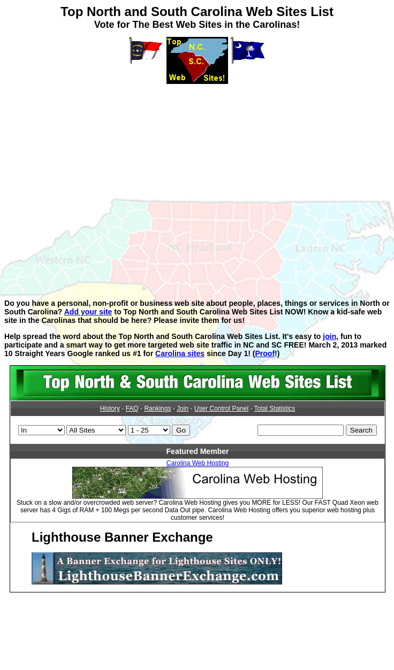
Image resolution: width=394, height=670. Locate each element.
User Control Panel (221, 408)
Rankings (157, 408)
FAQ (132, 408)
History (110, 408)
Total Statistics (275, 408)
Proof (265, 353)
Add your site (88, 311)
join (329, 336)
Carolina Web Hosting (197, 463)
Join (182, 408)
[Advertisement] (195, 184)
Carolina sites (179, 353)
